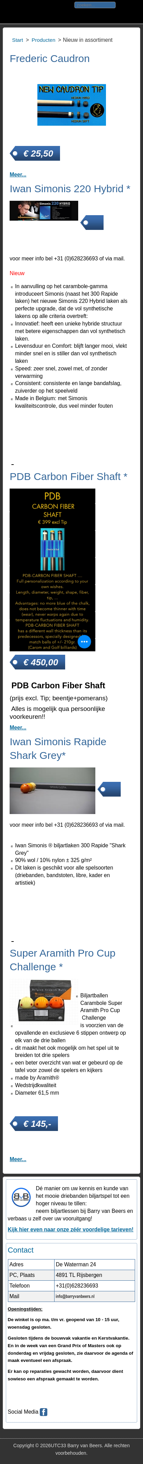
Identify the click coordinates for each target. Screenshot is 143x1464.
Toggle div (9, 12)
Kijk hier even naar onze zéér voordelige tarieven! (71, 1229)
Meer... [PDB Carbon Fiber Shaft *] (18, 727)
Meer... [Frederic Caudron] (18, 174)
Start (17, 40)
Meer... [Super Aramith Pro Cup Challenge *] (18, 1159)
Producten (43, 40)
